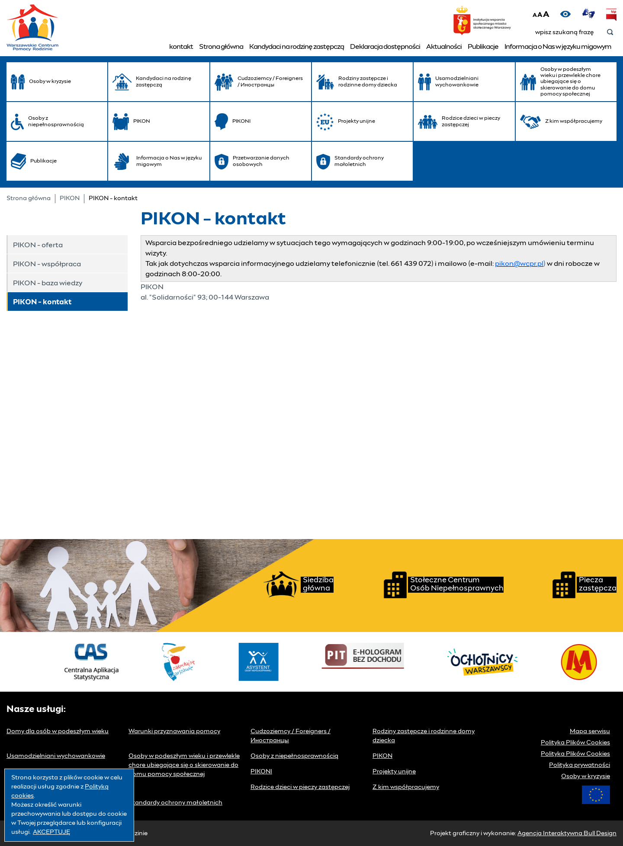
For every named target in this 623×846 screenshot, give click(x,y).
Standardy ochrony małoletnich (175, 803)
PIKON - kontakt (42, 302)
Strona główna (221, 46)
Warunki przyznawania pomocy (174, 731)
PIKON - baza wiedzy (47, 283)
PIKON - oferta (38, 245)
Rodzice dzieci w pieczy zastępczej (300, 787)
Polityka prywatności (579, 765)
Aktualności (444, 46)
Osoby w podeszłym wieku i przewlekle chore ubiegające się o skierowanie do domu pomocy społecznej (184, 765)
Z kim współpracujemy (406, 787)
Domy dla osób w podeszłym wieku (57, 731)
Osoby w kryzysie (585, 776)
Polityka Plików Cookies (575, 743)
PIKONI (261, 772)
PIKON (70, 198)
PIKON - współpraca (47, 264)
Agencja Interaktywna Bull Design (567, 833)
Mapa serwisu (590, 731)
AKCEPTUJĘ (51, 832)
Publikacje (483, 46)
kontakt (181, 46)
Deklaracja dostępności (385, 46)
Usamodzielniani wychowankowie (55, 756)
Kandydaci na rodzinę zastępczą (296, 46)
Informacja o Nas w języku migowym (557, 46)
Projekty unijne (394, 772)
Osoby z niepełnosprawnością (294, 756)
